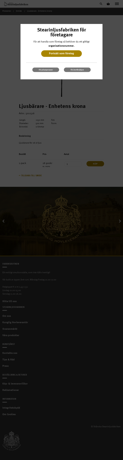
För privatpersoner (46, 69)
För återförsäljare (77, 69)
